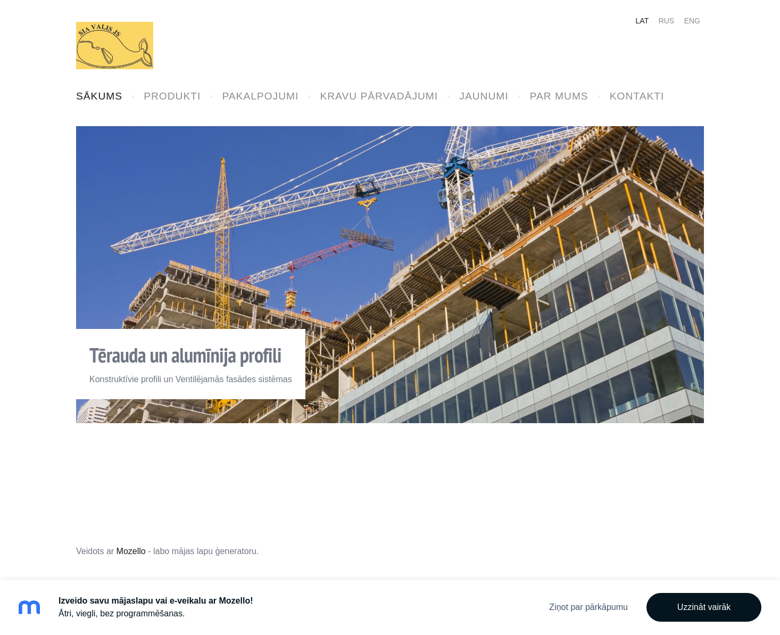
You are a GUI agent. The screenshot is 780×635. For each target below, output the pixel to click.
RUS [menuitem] (667, 21)
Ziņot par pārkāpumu (588, 607)
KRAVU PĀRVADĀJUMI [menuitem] (379, 96)
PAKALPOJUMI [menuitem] (260, 96)
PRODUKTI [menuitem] (172, 96)
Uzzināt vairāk (704, 607)
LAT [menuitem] (642, 21)
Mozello (131, 551)
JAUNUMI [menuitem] (483, 96)
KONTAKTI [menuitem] (637, 96)
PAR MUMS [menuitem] (559, 96)
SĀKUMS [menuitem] (99, 96)
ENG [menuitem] (692, 21)
